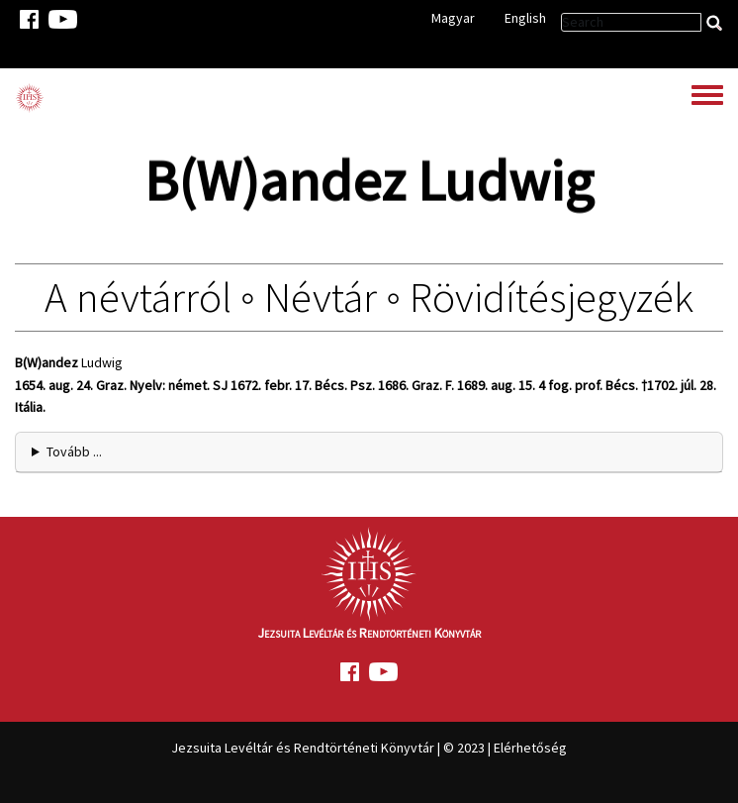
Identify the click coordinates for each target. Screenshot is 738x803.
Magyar (453, 18)
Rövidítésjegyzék (551, 297)
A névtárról (138, 297)
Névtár (320, 297)
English (525, 18)
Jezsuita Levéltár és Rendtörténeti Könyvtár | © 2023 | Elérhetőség (369, 747)
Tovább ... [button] (74, 451)
